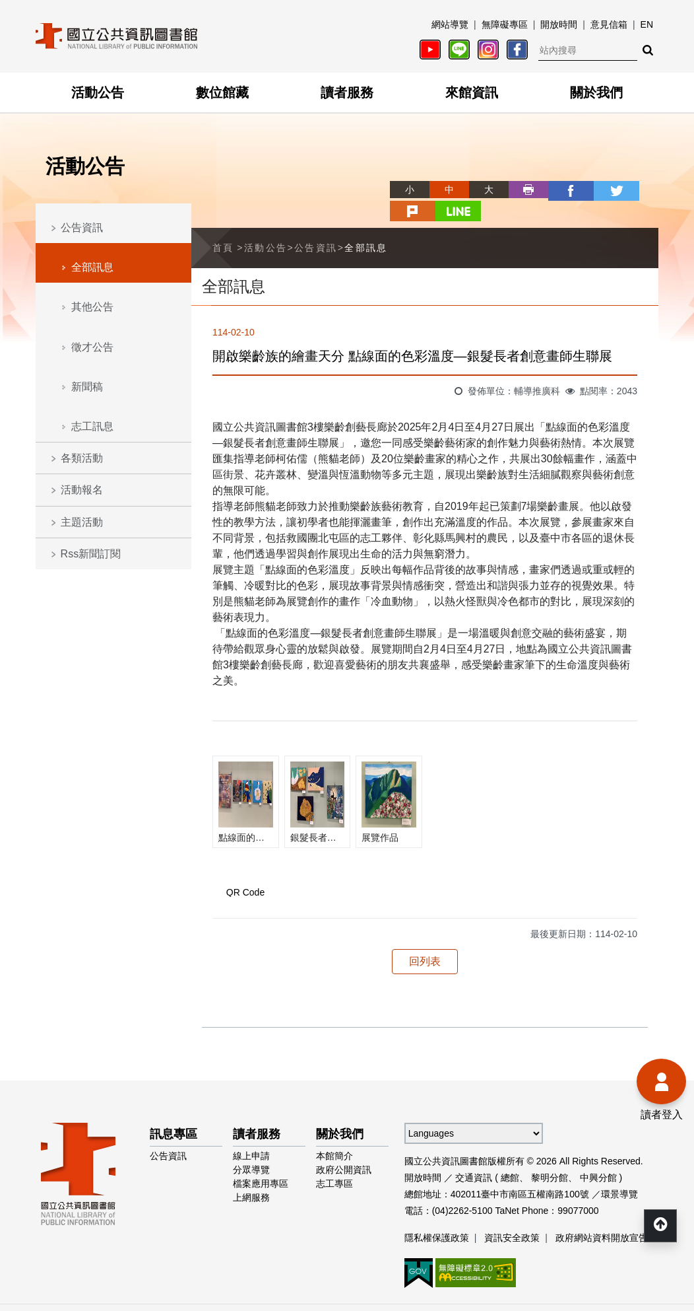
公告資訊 (82, 227)
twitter (559, 189)
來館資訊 (471, 92)
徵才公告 (92, 347)
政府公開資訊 (343, 1146)
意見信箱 (608, 24)
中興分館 (598, 1154)
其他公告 (92, 306)
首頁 (223, 224)
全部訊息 (92, 267)
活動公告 (97, 92)
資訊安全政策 (512, 1214)
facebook (520, 189)
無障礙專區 (505, 24)
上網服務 (251, 1174)
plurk (599, 189)
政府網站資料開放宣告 (601, 1214)
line (638, 189)
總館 (510, 1154)
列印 (480, 189)
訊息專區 (173, 1110)
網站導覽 (449, 24)
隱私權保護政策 (436, 1214)
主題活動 (82, 522)
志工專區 (334, 1160)
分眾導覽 (251, 1146)
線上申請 (251, 1132)
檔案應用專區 (260, 1160)
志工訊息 (92, 426)
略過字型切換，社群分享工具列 (347, 177)
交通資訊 (473, 1154)
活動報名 (82, 489)
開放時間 (558, 24)
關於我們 (596, 92)
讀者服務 (347, 92)
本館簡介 (334, 1132)
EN (647, 24)
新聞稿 (87, 386)
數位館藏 (222, 92)
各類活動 (82, 458)
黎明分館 (549, 1154)
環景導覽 (619, 1171)
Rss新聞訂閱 (91, 553)
